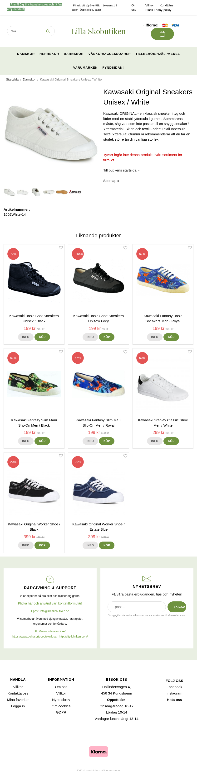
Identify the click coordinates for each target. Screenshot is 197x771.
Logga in (18, 706)
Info (26, 337)
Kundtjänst (167, 5)
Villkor (149, 5)
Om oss (61, 687)
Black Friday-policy (158, 10)
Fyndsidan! (113, 67)
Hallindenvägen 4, (116, 687)
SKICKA (179, 607)
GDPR (61, 712)
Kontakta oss (18, 693)
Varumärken (85, 67)
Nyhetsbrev (61, 700)
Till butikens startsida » (121, 170)
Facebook (174, 687)
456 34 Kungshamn (116, 693)
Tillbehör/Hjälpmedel (158, 54)
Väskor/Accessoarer (110, 54)
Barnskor (74, 54)
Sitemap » (111, 181)
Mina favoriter (18, 700)
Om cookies (61, 706)
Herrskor (49, 54)
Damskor (26, 54)
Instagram (174, 693)
